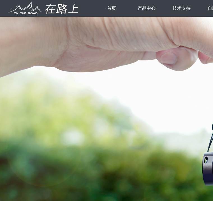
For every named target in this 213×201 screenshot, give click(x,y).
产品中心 (147, 8)
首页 (111, 8)
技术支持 (182, 8)
